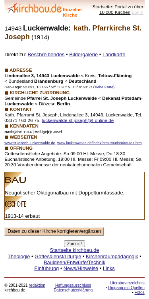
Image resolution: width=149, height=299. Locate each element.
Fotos (140, 292)
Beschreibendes (46, 54)
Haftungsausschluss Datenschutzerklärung (73, 287)
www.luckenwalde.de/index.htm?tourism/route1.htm (99, 143)
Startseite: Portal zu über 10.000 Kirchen (117, 9)
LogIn (137, 12)
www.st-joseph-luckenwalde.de (29, 143)
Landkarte (114, 54)
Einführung (46, 268)
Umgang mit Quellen (126, 288)
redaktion (37, 285)
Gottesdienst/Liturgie (58, 256)
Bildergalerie (83, 54)
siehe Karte (104, 87)
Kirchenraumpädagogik (112, 256)
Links (109, 268)
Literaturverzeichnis (127, 283)
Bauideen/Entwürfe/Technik (74, 262)
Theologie (19, 256)
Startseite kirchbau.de (74, 250)
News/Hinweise (81, 268)
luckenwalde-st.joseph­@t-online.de (78, 120)
